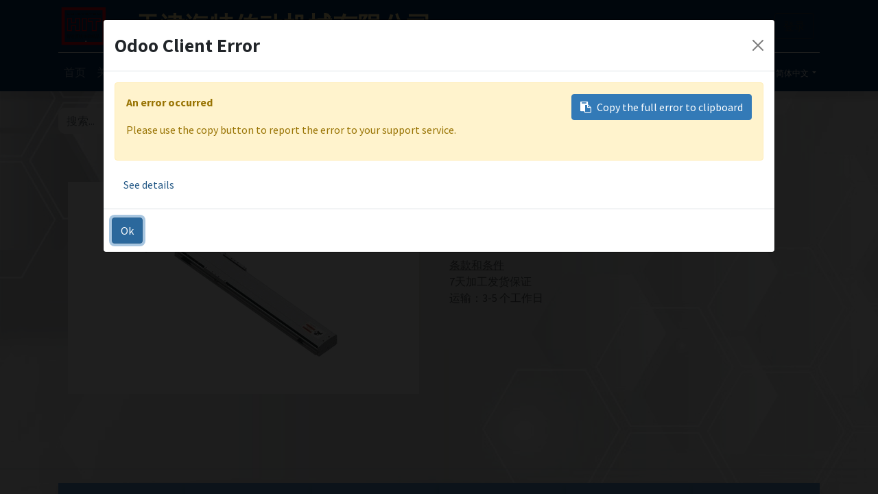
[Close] (758, 45)
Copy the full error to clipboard (661, 107)
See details (148, 184)
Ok (127, 230)
